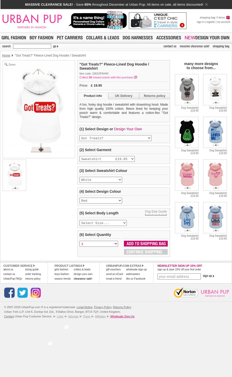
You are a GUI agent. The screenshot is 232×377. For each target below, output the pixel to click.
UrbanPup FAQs (12, 282)
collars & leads (82, 273)
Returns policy (154, 96)
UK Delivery (123, 96)
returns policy (32, 282)
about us (8, 273)
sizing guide (32, 273)
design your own (83, 277)
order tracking (33, 277)
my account (223, 22)
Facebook (135, 282)
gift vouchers (113, 273)
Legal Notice (84, 310)
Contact (9, 319)
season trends (63, 282)
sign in (200, 22)
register (210, 22)
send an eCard (114, 277)
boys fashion (62, 277)
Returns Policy (122, 310)
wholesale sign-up (136, 273)
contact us (9, 277)
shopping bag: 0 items (215, 17)
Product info (93, 96)
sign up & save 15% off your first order (179, 273)
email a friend (114, 282)
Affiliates (100, 319)
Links (60, 319)
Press (86, 319)
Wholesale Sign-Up (122, 319)
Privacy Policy (102, 310)
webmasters (133, 277)
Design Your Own (128, 129)
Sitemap (73, 319)
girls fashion (61, 273)
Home (6, 55)
